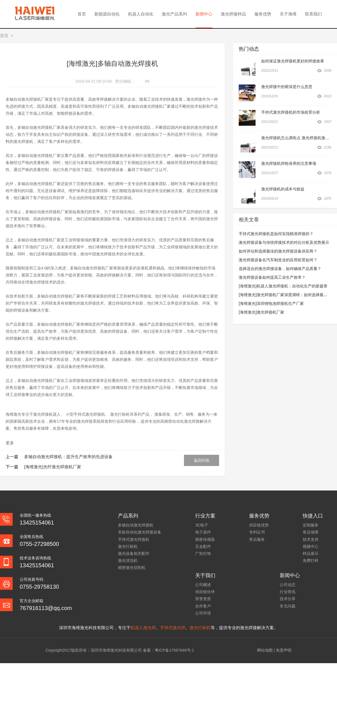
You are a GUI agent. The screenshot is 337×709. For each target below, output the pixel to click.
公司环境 (203, 613)
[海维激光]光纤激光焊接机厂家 (52, 466)
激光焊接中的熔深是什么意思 (286, 86)
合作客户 (203, 606)
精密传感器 (205, 539)
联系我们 (313, 14)
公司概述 (203, 584)
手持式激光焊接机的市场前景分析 (290, 112)
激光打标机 (128, 546)
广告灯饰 (203, 553)
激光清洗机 (128, 560)
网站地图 (265, 650)
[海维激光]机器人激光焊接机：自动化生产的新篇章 (283, 286)
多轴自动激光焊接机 (135, 525)
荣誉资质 (203, 599)
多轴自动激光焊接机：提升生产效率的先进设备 (68, 456)
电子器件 (203, 532)
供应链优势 (259, 525)
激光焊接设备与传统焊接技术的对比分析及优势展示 (284, 242)
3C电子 (201, 525)
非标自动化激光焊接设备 (139, 532)
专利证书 (257, 532)
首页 (82, 14)
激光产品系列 (174, 14)
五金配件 (203, 546)
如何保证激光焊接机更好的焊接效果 (292, 61)
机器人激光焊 (143, 627)
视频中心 (310, 546)
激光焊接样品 (233, 14)
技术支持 (310, 539)
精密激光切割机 (131, 567)
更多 (10, 442)
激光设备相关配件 (133, 553)
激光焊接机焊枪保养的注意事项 (288, 163)
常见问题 (287, 606)
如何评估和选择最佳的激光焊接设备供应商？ (278, 251)
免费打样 (310, 560)
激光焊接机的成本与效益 (282, 189)
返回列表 (202, 460)
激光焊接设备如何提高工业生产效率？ (272, 277)
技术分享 (287, 599)
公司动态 (287, 584)
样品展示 (310, 553)
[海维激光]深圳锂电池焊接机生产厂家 (271, 303)
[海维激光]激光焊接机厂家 (261, 312)
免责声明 (284, 650)
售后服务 (257, 539)
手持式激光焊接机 (133, 539)
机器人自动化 (140, 14)
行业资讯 (287, 591)
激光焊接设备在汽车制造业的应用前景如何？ (278, 260)
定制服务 (310, 525)
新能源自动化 (107, 14)
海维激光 (13, 414)
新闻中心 (203, 14)
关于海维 (288, 14)
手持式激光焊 (172, 627)
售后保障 (310, 532)
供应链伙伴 (205, 591)
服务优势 (262, 14)
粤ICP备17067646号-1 (174, 650)
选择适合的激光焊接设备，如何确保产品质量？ (280, 268)
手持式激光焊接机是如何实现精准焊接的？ (276, 233)
